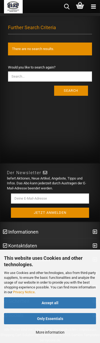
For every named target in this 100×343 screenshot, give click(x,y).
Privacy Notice (24, 292)
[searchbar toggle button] (66, 6)
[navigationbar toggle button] (93, 6)
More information (50, 332)
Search (71, 91)
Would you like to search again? (31, 67)
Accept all (50, 303)
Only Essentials (50, 319)
